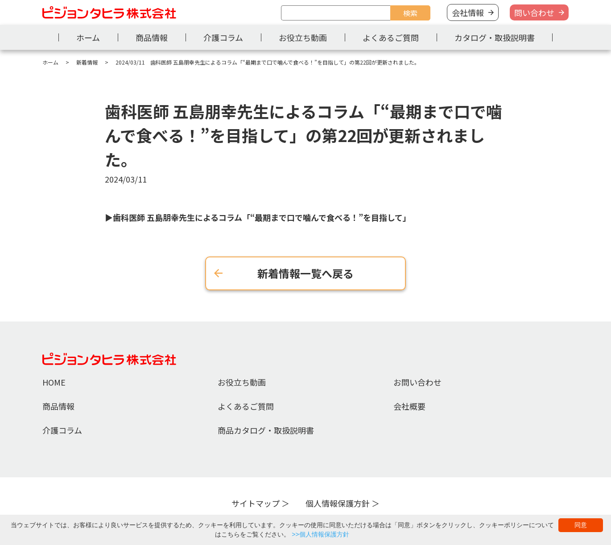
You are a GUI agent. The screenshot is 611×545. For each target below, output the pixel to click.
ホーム (88, 37)
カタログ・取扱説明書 (494, 37)
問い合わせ (534, 12)
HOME (54, 382)
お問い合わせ (417, 382)
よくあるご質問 (391, 37)
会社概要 (409, 406)
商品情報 (152, 37)
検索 (410, 13)
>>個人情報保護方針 (320, 534)
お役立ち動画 (303, 37)
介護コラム (223, 37)
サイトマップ (255, 503)
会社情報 (468, 12)
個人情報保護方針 (338, 503)
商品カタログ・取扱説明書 (266, 430)
